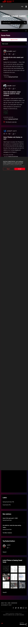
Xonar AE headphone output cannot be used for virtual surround (12, 93)
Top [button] (2, 623)
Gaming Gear (5, 30)
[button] (6, 569)
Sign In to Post (14, 39)
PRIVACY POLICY (18, 613)
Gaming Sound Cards (13, 77)
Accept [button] (19, 169)
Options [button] (26, 30)
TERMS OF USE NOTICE (9, 613)
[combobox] (14, 22)
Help (22, 6)
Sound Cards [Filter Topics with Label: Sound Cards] (5, 504)
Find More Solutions (7, 533)
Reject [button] (8, 169)
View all (4, 552)
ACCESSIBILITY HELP (6, 605)
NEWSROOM (14, 603)
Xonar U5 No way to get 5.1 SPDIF (10, 518)
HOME (9, 603)
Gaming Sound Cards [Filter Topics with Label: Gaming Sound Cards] (7, 501)
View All (4, 592)
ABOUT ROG (4, 603)
